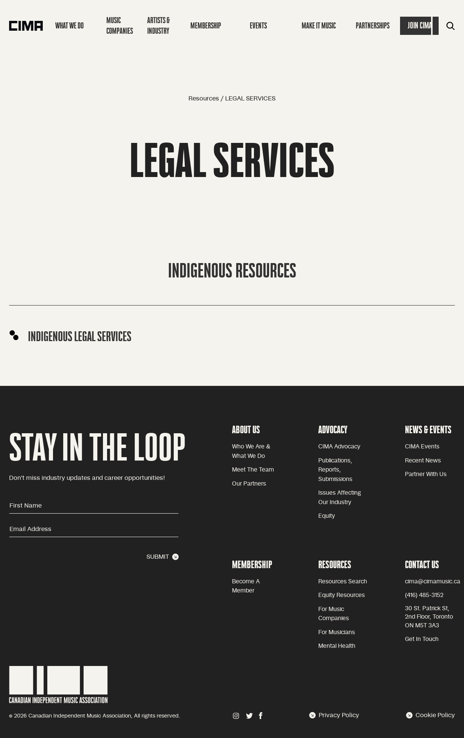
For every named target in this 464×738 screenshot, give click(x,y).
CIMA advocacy (339, 447)
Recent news (423, 461)
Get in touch (422, 639)
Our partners (249, 484)
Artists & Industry (158, 25)
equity (326, 516)
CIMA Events (422, 447)
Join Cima (420, 25)
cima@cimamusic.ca (432, 581)
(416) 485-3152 (424, 595)
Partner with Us (426, 474)
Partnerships (372, 25)
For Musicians (336, 632)
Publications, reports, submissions (335, 470)
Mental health (336, 646)
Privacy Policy (334, 715)
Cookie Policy (430, 715)
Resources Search (342, 581)
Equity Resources (341, 595)
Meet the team (253, 470)
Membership (205, 25)
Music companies (119, 25)
